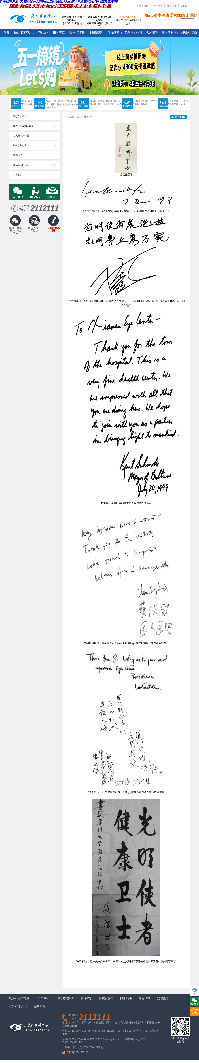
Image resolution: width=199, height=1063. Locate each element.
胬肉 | (100, 104)
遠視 (30, 101)
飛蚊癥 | (93, 101)
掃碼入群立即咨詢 (34, 229)
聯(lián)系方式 (18, 1006)
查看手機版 (142, 5)
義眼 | (137, 104)
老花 (30, 104)
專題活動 (144, 998)
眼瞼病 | (93, 104)
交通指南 (163, 998)
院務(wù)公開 (133, 32)
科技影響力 (114, 32)
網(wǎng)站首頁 (19, 998)
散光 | (24, 104)
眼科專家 (59, 32)
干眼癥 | (69, 101)
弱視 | (59, 104)
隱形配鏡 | (174, 104)
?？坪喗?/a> (43, 998)
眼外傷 (119, 104)
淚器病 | (109, 101)
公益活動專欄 (53, 229)
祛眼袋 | (137, 101)
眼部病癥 (96, 32)
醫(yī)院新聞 (77, 32)
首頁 (6, 32)
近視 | (24, 101)
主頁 (72, 116)
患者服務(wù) (170, 32)
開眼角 (144, 104)
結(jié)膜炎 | (109, 104)
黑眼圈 (145, 101)
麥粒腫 (117, 101)
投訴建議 (158, 5)
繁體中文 (171, 5)
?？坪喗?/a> (40, 32)
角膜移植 (51, 107)
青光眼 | (61, 101)
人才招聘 (152, 32)
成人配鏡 (184, 101)
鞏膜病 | (101, 101)
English (184, 5)
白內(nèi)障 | (51, 101)
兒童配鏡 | (174, 101)
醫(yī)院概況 (22, 32)
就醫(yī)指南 (189, 32)
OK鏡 (182, 104)
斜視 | (53, 104)
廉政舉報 (39, 1006)
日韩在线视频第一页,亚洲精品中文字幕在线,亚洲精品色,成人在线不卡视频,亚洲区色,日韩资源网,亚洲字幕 (59, 1)
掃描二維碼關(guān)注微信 (15, 230)
